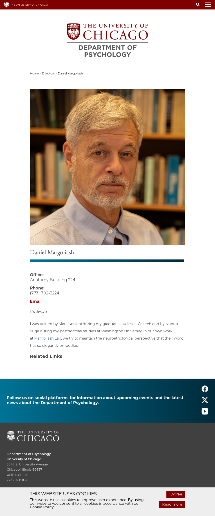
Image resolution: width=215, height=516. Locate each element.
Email (36, 301)
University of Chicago (24, 459)
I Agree (175, 494)
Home (34, 73)
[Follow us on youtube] (205, 413)
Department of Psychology (29, 454)
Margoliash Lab (47, 338)
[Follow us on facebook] (205, 391)
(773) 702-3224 (44, 293)
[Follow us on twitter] (205, 402)
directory (48, 73)
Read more (172, 504)
